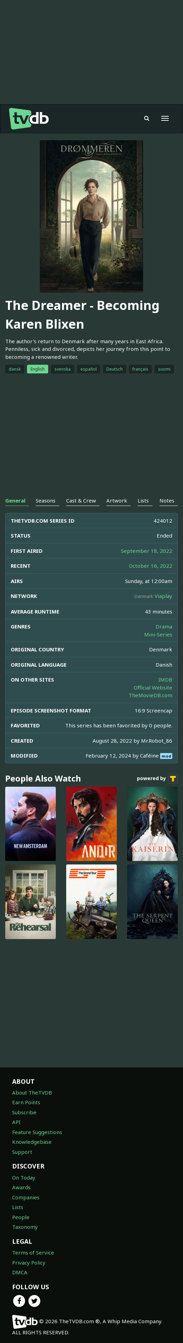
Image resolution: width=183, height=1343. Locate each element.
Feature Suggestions (37, 1132)
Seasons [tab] (45, 500)
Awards (21, 1187)
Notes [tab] (166, 500)
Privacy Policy (28, 1262)
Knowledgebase (32, 1141)
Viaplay (163, 595)
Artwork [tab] (116, 500)
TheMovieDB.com (150, 695)
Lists (17, 1206)
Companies (26, 1197)
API (16, 1121)
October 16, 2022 (150, 565)
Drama (164, 626)
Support (22, 1151)
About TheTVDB (32, 1092)
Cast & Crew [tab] (81, 500)
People (20, 1217)
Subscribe (24, 1112)
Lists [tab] (143, 500)
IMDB (165, 679)
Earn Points (26, 1102)
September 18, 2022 (146, 550)
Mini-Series (158, 634)
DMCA (19, 1272)
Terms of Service (33, 1252)
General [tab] (15, 500)
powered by (157, 779)
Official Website (153, 687)
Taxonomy (25, 1226)
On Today (23, 1177)
